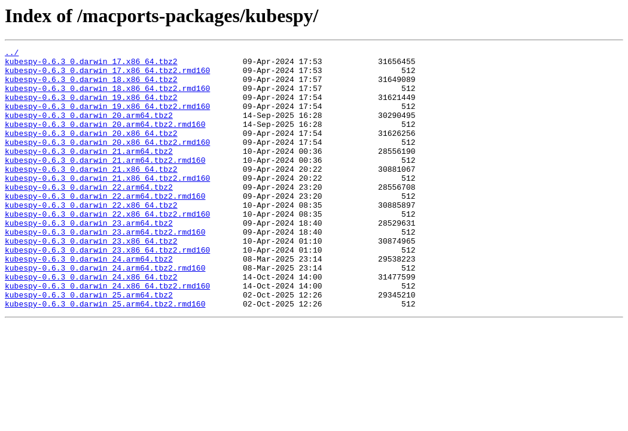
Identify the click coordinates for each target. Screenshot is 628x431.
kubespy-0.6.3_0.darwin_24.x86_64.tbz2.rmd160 (107, 334)
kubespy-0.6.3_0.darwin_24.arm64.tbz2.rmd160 (105, 312)
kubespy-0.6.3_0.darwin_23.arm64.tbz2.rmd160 (105, 269)
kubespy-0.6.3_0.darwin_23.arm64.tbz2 (89, 258)
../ (12, 53)
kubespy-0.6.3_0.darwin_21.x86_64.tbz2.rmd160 (107, 204)
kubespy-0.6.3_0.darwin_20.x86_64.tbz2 (91, 150)
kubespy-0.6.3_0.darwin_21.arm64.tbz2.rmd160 (105, 183)
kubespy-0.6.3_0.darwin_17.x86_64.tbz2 (91, 64)
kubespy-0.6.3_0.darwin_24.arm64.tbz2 (89, 301)
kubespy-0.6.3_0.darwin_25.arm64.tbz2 (89, 344)
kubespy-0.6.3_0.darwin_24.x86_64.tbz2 (91, 323)
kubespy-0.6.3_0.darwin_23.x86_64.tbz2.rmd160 (107, 291)
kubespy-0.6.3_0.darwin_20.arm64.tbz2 (89, 129)
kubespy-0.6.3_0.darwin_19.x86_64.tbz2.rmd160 (107, 118)
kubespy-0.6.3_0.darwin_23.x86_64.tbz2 (91, 280)
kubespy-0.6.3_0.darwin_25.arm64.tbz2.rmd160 (105, 355)
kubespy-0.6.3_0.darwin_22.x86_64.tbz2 (91, 237)
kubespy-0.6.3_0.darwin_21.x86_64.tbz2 (91, 194)
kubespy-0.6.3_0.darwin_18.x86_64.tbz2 (91, 86)
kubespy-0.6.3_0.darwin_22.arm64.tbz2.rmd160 (105, 226)
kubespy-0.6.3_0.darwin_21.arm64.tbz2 (89, 172)
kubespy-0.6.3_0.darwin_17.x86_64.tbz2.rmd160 (107, 75)
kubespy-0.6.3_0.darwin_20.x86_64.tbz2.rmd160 (107, 161)
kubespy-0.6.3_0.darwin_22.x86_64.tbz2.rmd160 (107, 247)
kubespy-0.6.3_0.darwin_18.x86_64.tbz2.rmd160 (107, 97)
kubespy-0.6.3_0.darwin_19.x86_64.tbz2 (91, 107)
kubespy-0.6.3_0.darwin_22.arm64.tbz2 (89, 215)
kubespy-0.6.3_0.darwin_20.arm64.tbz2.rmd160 (105, 140)
